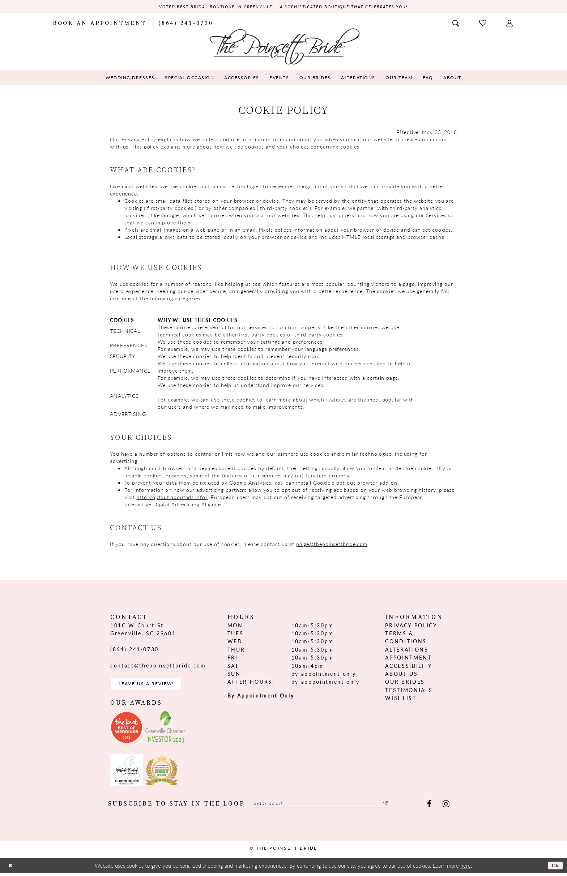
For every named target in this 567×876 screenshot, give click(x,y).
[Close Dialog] (11, 868)
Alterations (406, 650)
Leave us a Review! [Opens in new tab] (152, 686)
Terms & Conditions (406, 638)
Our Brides (405, 682)
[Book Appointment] (99, 23)
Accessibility (408, 666)
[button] (510, 23)
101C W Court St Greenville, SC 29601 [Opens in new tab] (143, 629)
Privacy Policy (411, 626)
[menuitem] (99, 23)
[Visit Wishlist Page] (483, 23)
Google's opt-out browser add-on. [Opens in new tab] (356, 483)
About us (401, 674)
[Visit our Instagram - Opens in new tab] (446, 807)
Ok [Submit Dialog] (554, 868)
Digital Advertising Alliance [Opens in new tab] (187, 504)
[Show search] (456, 23)
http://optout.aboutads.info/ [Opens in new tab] (172, 497)
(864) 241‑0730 (134, 650)
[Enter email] (333, 807)
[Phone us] (185, 23)
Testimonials (408, 690)
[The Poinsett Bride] (283, 46)
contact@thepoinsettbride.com (158, 666)
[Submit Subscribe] (408, 807)
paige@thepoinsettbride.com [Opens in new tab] (331, 544)
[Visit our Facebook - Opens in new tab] (429, 807)
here (465, 868)
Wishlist (400, 699)
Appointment (408, 658)
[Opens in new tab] (126, 730)
